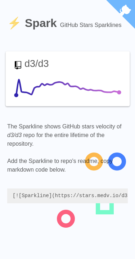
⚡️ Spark (33, 23)
